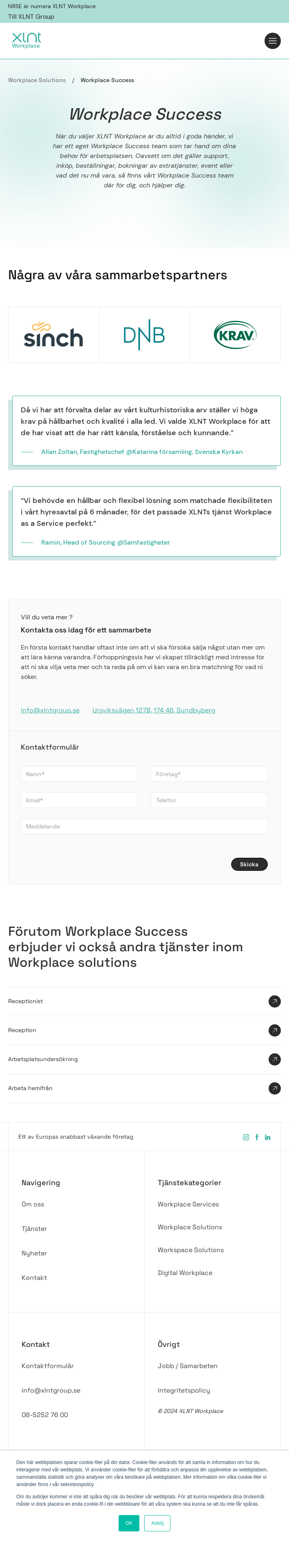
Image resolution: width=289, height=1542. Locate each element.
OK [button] (129, 1523)
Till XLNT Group (31, 16)
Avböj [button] (157, 1523)
